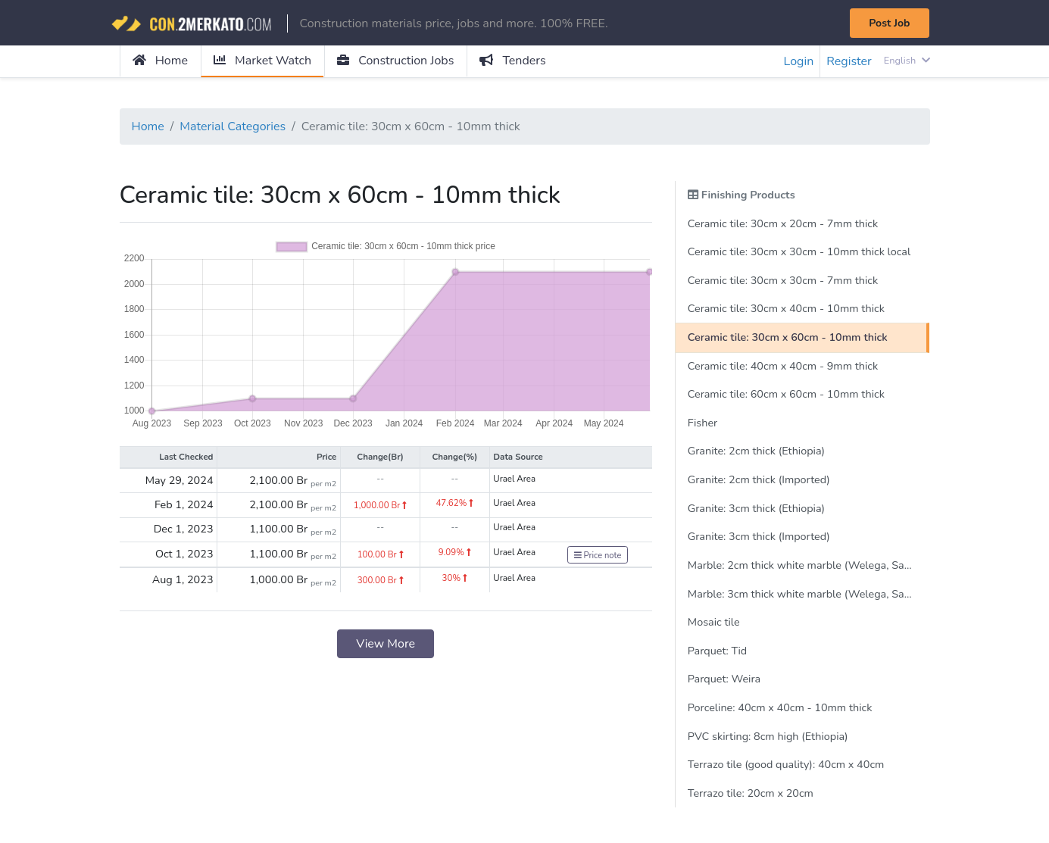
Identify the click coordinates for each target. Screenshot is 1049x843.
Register (849, 61)
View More (385, 643)
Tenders (512, 60)
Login (799, 61)
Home (160, 60)
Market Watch (262, 60)
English (907, 60)
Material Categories (233, 126)
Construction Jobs (395, 60)
